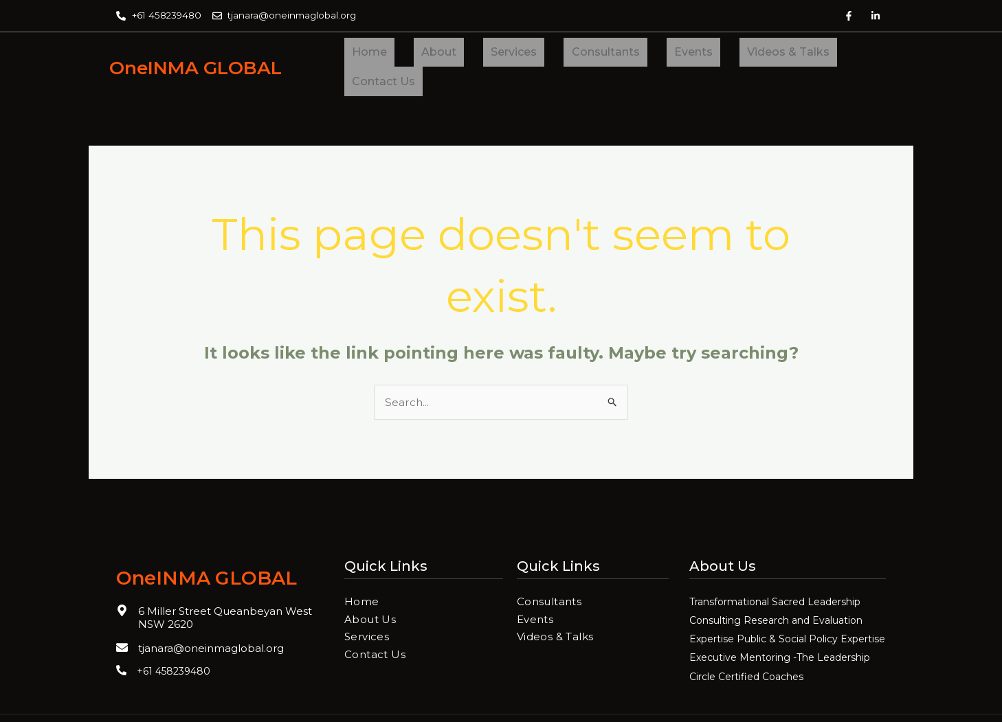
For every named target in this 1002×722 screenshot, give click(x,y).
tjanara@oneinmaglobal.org (211, 623)
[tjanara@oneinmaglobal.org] (122, 623)
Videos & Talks (704, 53)
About (416, 53)
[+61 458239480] (121, 645)
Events (624, 53)
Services (476, 53)
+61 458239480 (173, 646)
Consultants (552, 53)
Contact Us (796, 53)
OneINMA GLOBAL (208, 54)
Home (361, 53)
